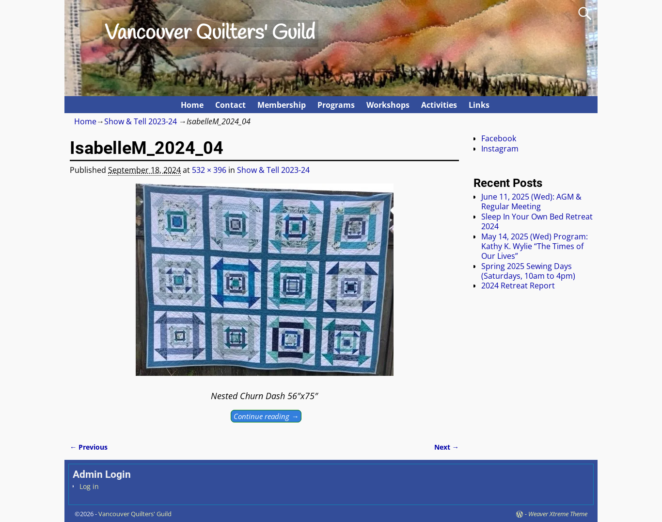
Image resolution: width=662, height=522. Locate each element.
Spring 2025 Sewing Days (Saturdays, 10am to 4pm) (528, 271)
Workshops (388, 105)
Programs (336, 105)
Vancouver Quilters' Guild (210, 33)
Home (192, 105)
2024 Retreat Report (518, 285)
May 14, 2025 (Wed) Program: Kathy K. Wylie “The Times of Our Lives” (534, 246)
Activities (439, 105)
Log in (89, 486)
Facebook (498, 138)
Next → (446, 447)
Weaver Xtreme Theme (557, 513)
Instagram (500, 148)
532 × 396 (209, 170)
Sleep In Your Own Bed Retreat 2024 (537, 221)
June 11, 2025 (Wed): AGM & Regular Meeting (531, 201)
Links (479, 105)
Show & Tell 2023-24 (140, 121)
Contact (230, 105)
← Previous (89, 447)
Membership (281, 105)
